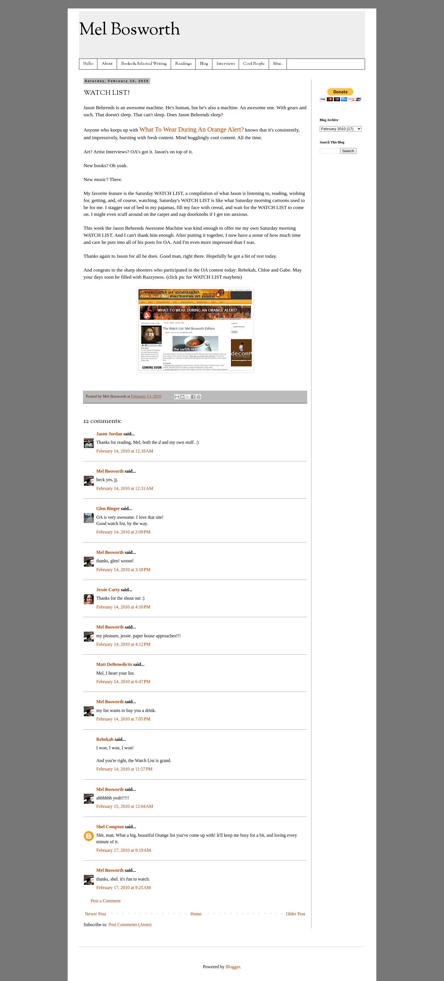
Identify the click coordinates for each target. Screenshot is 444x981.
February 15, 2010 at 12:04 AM (124, 806)
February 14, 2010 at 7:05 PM (123, 719)
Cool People (254, 63)
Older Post (295, 913)
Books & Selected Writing (144, 63)
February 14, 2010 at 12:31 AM (124, 488)
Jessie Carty (108, 589)
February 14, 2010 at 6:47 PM (123, 681)
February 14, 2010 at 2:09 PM (123, 532)
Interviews (226, 63)
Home (196, 913)
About (107, 63)
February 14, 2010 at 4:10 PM (123, 606)
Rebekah (104, 739)
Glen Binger (108, 508)
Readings (183, 63)
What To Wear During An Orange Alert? (191, 129)
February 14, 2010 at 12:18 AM (124, 451)
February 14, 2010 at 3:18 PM (123, 569)
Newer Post (95, 913)
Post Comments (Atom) (129, 924)
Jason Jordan (109, 433)
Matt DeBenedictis (114, 664)
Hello (88, 63)
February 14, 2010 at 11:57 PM (124, 769)
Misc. (278, 63)
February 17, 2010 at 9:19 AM (123, 850)
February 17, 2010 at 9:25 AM (123, 887)
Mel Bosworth (129, 30)
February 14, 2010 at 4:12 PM (123, 644)
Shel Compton (110, 826)
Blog (204, 63)
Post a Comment (106, 900)
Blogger (233, 966)
